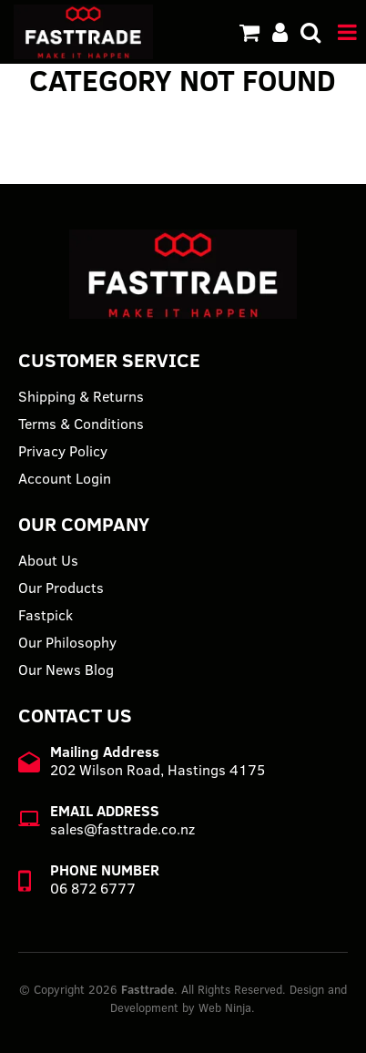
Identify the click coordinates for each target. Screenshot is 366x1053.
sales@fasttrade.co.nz (122, 829)
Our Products (61, 587)
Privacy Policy (62, 451)
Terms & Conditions (81, 423)
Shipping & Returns (81, 396)
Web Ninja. (226, 1007)
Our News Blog (66, 669)
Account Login (64, 478)
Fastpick (45, 615)
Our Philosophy (67, 642)
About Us (48, 560)
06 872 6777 (93, 888)
